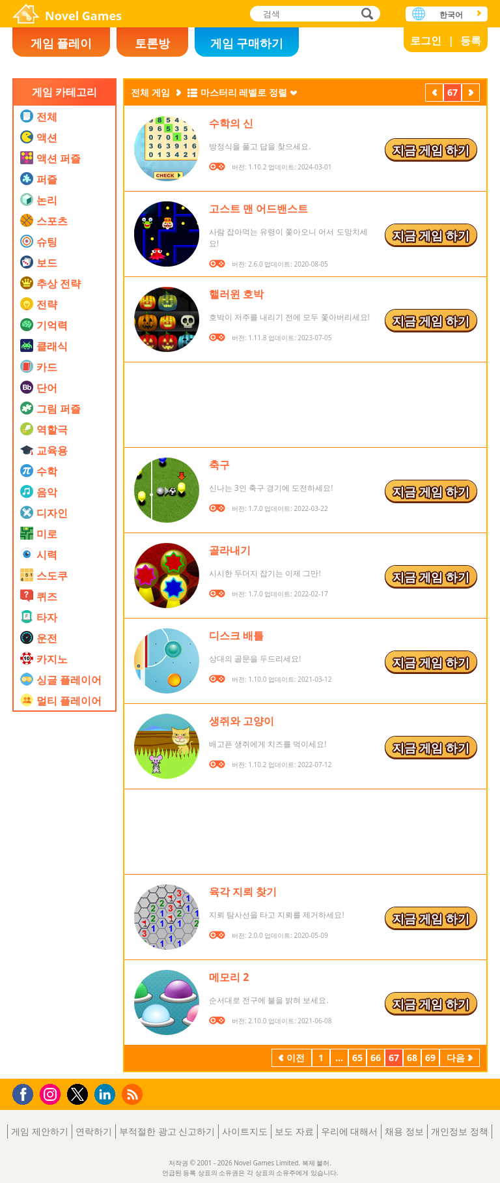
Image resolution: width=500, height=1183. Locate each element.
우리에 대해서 (349, 1131)
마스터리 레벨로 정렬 (244, 92)
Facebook (26, 1092)
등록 (470, 40)
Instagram (52, 1093)
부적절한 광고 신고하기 (167, 1131)
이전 (434, 94)
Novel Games (83, 15)
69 (430, 1057)
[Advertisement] (64, 876)
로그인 (425, 40)
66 (375, 1057)
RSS (134, 1094)
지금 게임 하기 (431, 150)
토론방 (152, 43)
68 (412, 1057)
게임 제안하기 (39, 1131)
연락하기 (94, 1131)
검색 (365, 15)
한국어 (451, 14)
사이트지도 (245, 1131)
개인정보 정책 (459, 1131)
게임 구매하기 (247, 43)
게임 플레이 (61, 43)
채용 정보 (404, 1131)
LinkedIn (107, 1094)
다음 (470, 94)
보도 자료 (294, 1131)
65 (357, 1057)
